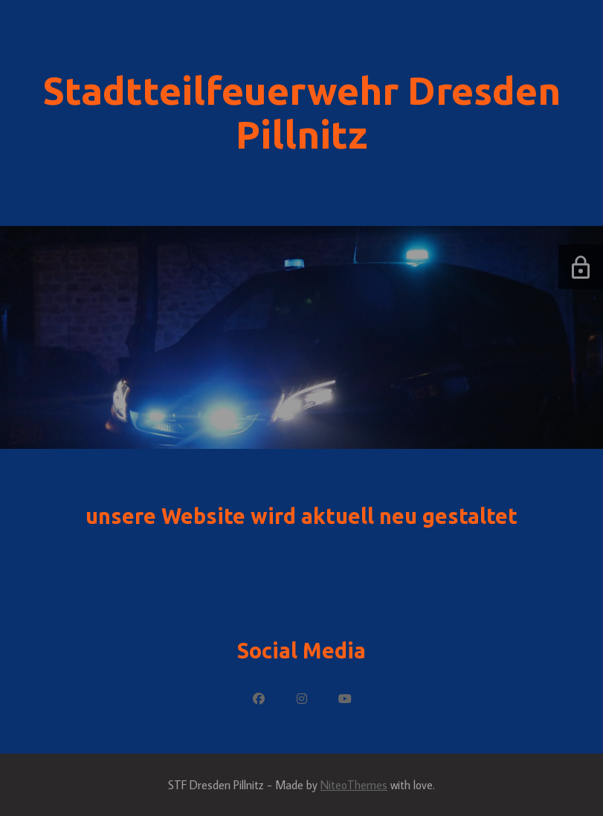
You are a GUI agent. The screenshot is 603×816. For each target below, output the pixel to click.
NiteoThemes (353, 784)
